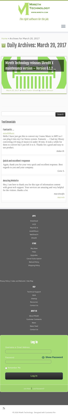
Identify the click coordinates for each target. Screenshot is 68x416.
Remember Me (13, 367)
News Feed (34, 326)
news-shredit (33, 90)
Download (34, 221)
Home (4, 38)
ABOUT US (34, 311)
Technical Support (34, 292)
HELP (34, 287)
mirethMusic (9, 133)
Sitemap (34, 298)
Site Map (30, 281)
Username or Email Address (17, 347)
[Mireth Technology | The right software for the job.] (34, 9)
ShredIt (34, 238)
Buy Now (34, 248)
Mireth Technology (26, 412)
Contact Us (34, 305)
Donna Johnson (47, 90)
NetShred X (34, 234)
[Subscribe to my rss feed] (5, 408)
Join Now (27, 389)
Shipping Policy (34, 265)
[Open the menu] (63, 26)
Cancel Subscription (34, 258)
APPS (34, 216)
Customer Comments (34, 319)
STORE (34, 243)
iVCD (34, 224)
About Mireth (34, 316)
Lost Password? (38, 389)
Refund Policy (34, 262)
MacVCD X (34, 228)
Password (9, 357)
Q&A (34, 295)
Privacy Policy (5, 281)
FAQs (34, 252)
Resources (34, 302)
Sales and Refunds (18, 281)
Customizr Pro (50, 412)
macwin (60, 197)
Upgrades (34, 255)
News (24, 90)
